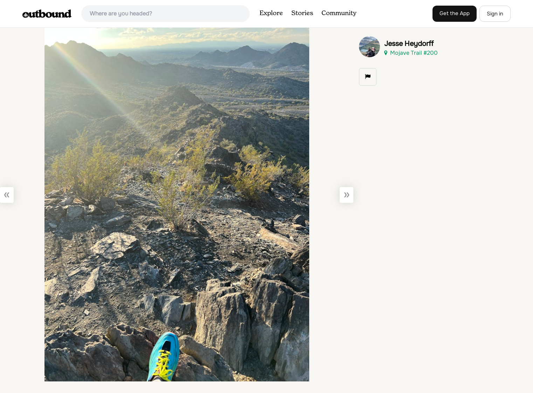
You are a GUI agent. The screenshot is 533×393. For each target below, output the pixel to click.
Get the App (454, 13)
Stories (302, 13)
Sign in (495, 13)
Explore (271, 13)
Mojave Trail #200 (411, 52)
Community (339, 13)
